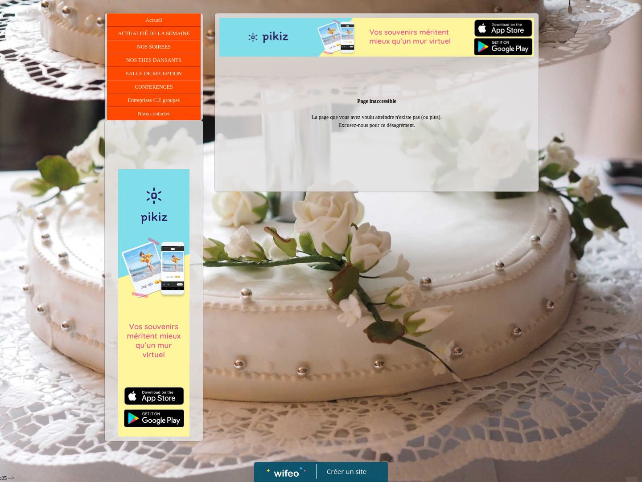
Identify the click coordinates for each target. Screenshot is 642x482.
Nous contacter (154, 113)
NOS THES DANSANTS (153, 60)
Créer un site (346, 471)
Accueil (153, 20)
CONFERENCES (154, 87)
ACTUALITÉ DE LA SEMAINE (154, 33)
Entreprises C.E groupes (154, 100)
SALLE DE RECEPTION (153, 73)
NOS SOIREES (154, 47)
